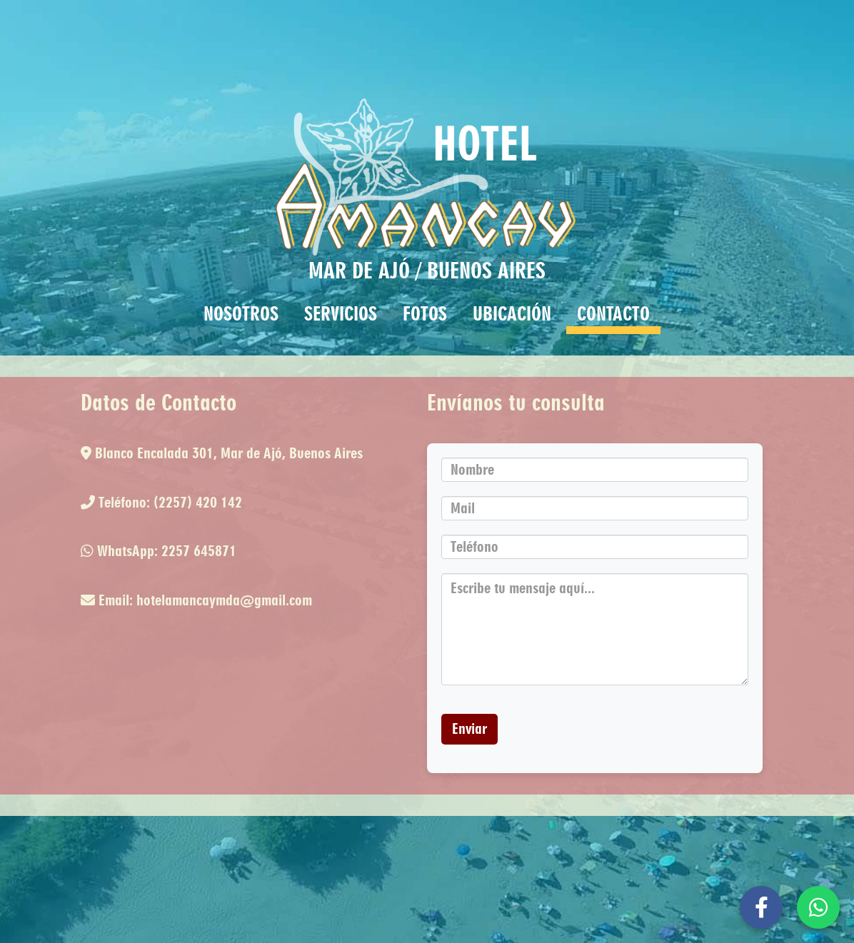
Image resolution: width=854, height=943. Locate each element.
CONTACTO (613, 314)
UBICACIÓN (512, 314)
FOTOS (425, 314)
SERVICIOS (340, 314)
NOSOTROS (241, 314)
